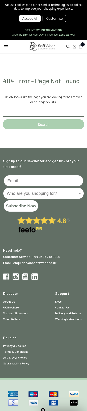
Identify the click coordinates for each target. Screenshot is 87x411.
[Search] (68, 46)
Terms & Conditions (15, 351)
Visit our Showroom (15, 313)
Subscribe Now (21, 206)
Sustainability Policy (16, 363)
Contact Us (62, 307)
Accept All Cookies (30, 18)
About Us (9, 301)
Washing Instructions (68, 319)
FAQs (58, 301)
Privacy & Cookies (14, 345)
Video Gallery (11, 319)
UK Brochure (11, 307)
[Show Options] (80, 193)
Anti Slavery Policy (15, 357)
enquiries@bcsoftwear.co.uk (35, 263)
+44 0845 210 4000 (46, 257)
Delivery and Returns (68, 313)
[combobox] (42, 193)
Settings (54, 18)
